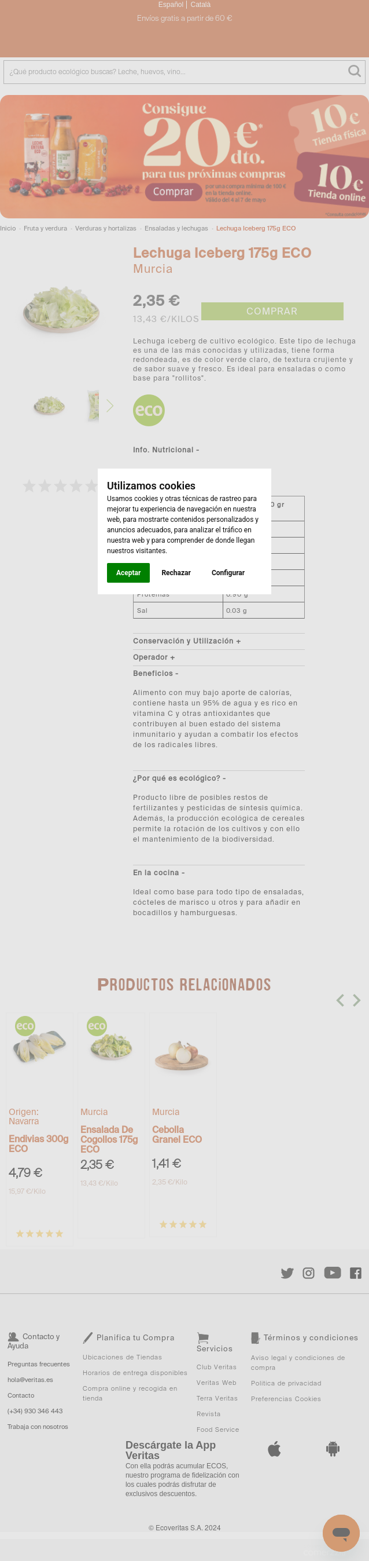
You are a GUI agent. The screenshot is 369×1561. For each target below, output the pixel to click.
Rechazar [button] (175, 573)
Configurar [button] (228, 573)
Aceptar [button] (128, 573)
